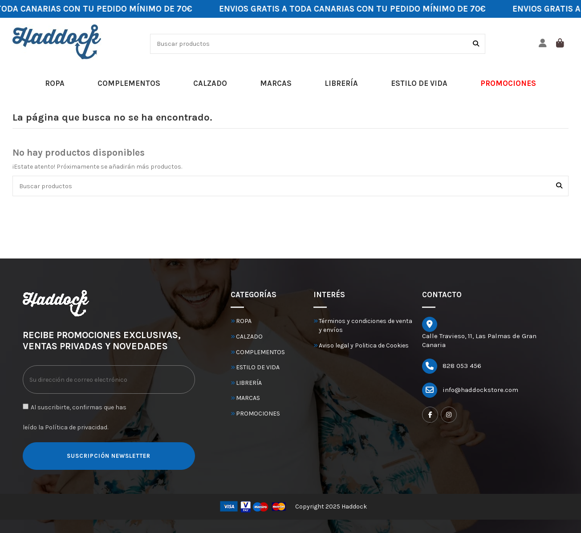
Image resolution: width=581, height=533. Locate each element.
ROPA (244, 321)
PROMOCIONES (258, 413)
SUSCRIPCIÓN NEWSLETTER (108, 455)
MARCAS (248, 398)
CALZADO (249, 336)
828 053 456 (462, 366)
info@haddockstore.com (480, 390)
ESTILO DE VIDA (258, 367)
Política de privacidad (76, 427)
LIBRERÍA (249, 383)
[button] (54, 83)
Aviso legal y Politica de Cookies (364, 345)
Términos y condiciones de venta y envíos (365, 325)
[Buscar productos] (476, 44)
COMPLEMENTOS (260, 352)
